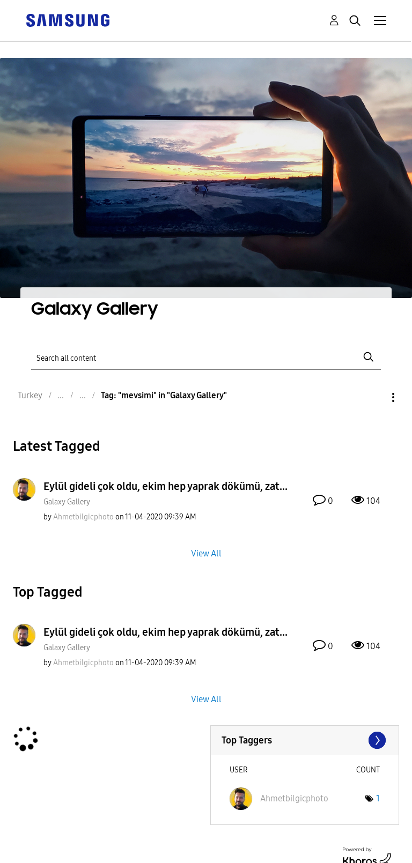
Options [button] (375, 397)
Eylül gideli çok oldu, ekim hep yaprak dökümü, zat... (165, 486)
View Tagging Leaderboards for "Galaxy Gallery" (305, 740)
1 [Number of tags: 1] (378, 798)
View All (206, 553)
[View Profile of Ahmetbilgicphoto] (83, 517)
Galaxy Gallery (66, 502)
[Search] (205, 357)
